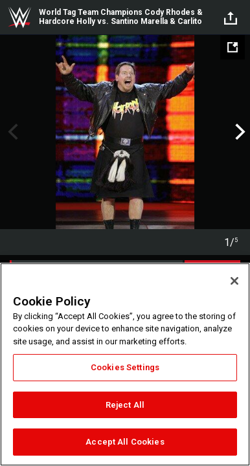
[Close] (234, 281)
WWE (19, 17)
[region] (125, 364)
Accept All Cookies (124, 442)
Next (238, 132)
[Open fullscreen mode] (232, 47)
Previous (11, 132)
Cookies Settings (125, 367)
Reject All (125, 405)
